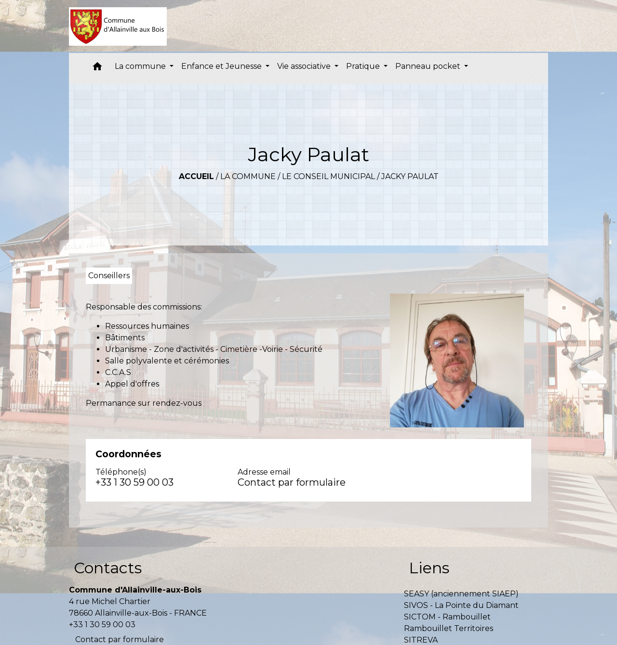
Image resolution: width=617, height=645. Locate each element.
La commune (248, 176)
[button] (97, 68)
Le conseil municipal (328, 176)
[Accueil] (118, 26)
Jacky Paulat (410, 176)
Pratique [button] (364, 66)
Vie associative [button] (305, 66)
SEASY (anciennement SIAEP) (461, 593)
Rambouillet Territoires (448, 628)
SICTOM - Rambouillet (447, 616)
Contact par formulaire (292, 482)
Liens (429, 567)
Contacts (108, 567)
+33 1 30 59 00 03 (134, 482)
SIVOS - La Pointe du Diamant (461, 605)
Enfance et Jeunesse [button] (222, 66)
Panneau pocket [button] (428, 66)
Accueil (196, 176)
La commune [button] (141, 66)
